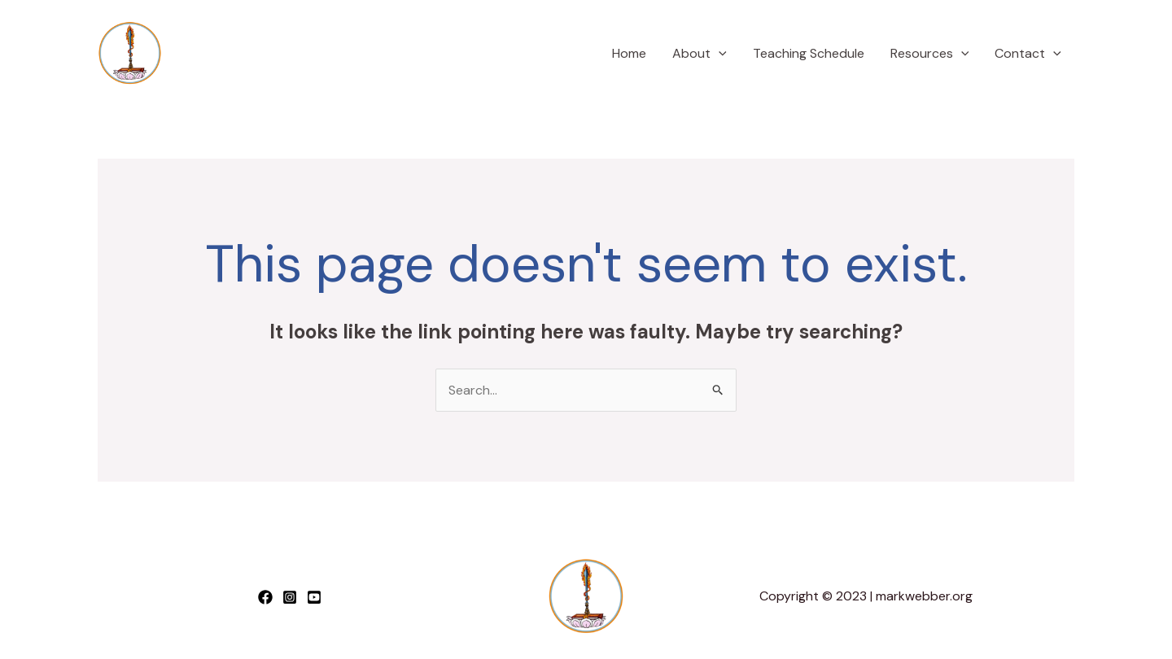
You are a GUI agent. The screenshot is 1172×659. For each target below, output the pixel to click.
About (699, 53)
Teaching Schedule (808, 53)
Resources (929, 53)
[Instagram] (289, 597)
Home (629, 53)
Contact (1028, 53)
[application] (719, 53)
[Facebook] (265, 597)
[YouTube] (314, 597)
